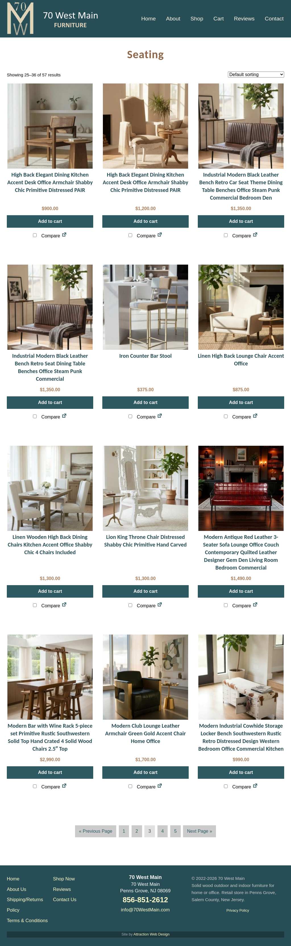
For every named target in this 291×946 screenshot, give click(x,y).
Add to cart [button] (50, 221)
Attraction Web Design (151, 934)
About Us (16, 889)
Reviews (62, 889)
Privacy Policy (237, 910)
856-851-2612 (145, 900)
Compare (46, 235)
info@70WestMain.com (145, 909)
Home (13, 879)
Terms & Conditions (27, 920)
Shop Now (64, 879)
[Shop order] (256, 75)
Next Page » (199, 832)
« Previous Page (95, 832)
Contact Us (64, 899)
